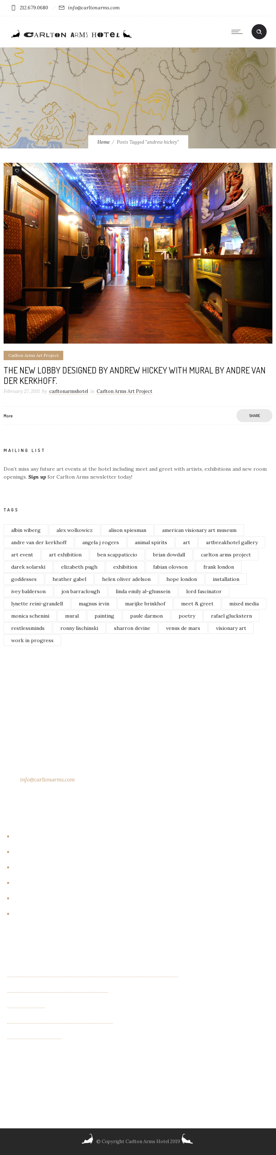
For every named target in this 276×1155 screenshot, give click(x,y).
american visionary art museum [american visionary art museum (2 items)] (199, 530)
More (8, 415)
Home (103, 142)
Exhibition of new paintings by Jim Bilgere (57, 989)
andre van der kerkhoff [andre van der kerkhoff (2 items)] (38, 542)
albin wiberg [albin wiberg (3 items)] (26, 530)
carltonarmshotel (68, 391)
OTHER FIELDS (26, 1005)
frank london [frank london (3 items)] (218, 567)
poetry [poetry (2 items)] (187, 616)
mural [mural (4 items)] (72, 616)
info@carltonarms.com (94, 7)
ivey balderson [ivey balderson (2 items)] (28, 591)
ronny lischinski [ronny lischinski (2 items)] (79, 628)
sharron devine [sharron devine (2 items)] (132, 628)
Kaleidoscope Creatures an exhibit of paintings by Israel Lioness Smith (92, 974)
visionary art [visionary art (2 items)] (231, 628)
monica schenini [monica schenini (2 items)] (30, 616)
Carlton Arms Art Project (46, 852)
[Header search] (259, 32)
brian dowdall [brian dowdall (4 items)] (169, 554)
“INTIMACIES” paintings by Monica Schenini (60, 1020)
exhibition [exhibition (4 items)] (125, 567)
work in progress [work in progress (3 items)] (32, 640)
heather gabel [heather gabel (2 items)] (69, 579)
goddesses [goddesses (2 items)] (24, 579)
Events (24, 867)
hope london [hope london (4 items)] (181, 579)
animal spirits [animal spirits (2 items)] (151, 542)
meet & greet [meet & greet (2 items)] (197, 603)
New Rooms (30, 898)
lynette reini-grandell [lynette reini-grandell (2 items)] (37, 603)
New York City (33, 914)
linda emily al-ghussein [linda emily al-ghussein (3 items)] (143, 591)
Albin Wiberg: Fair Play (34, 1036)
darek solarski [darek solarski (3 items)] (28, 567)
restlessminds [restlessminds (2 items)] (28, 628)
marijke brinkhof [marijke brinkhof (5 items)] (145, 603)
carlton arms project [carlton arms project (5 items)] (226, 554)
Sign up (37, 477)
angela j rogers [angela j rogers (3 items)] (100, 542)
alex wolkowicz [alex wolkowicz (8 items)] (74, 530)
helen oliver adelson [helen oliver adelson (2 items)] (126, 579)
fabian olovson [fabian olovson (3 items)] (170, 567)
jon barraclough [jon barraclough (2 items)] (80, 591)
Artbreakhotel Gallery (42, 836)
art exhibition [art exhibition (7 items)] (65, 554)
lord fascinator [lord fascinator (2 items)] (204, 591)
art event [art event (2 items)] (22, 554)
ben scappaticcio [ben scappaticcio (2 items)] (117, 554)
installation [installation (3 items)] (226, 579)
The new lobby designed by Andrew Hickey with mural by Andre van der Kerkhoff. (135, 375)
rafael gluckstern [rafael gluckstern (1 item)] (231, 616)
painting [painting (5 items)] (104, 616)
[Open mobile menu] (238, 31)
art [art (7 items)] (186, 542)
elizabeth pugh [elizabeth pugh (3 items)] (79, 567)
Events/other (33, 883)
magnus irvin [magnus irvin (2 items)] (94, 603)
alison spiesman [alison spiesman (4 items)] (127, 530)
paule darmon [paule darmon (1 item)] (146, 616)
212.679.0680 (34, 8)
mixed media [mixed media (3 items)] (244, 603)
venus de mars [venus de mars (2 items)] (183, 628)
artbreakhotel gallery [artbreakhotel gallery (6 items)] (232, 542)
